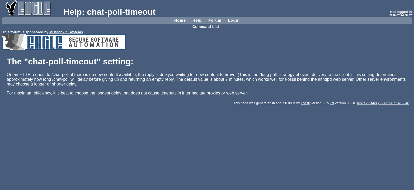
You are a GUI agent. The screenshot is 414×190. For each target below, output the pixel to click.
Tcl (332, 103)
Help (197, 20)
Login (234, 20)
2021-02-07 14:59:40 (393, 103)
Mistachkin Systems (66, 32)
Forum (215, 20)
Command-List (205, 27)
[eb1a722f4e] (367, 103)
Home (180, 20)
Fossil (305, 103)
